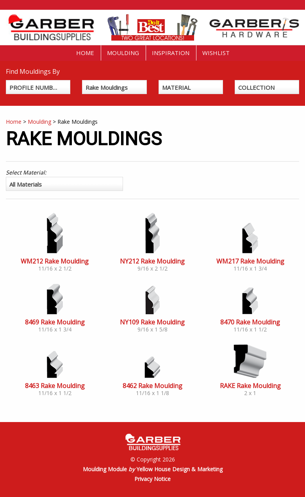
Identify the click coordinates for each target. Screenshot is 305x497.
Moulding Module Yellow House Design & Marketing (153, 469)
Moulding (123, 53)
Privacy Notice (152, 479)
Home (85, 53)
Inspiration (170, 53)
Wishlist (216, 53)
